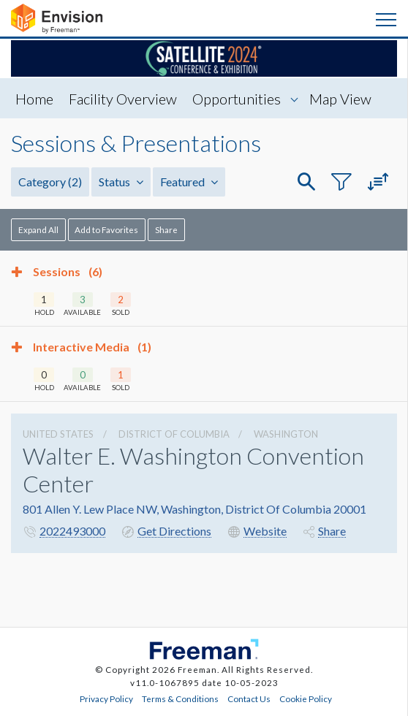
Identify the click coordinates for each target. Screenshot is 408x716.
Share (166, 229)
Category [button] (50, 181)
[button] (306, 182)
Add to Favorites (106, 229)
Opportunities (236, 98)
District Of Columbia (174, 434)
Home (34, 98)
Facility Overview (123, 98)
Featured (189, 181)
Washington (286, 434)
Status (121, 181)
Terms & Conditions (180, 698)
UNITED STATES (58, 434)
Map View (340, 98)
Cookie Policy (305, 698)
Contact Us (249, 698)
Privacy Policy (106, 698)
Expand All (38, 229)
